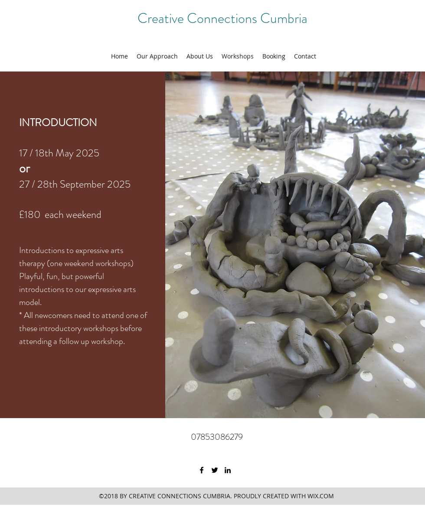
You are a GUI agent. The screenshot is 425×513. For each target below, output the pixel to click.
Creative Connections (198, 18)
